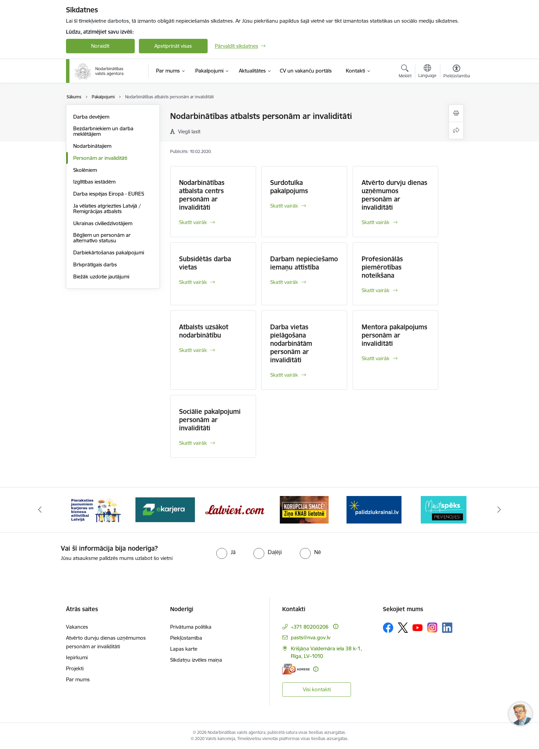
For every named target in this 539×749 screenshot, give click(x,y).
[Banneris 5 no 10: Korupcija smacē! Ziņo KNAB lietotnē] (304, 509)
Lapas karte (183, 649)
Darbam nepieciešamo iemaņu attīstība (304, 263)
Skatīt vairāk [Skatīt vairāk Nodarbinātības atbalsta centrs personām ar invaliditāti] (193, 222)
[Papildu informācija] (335, 626)
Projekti (75, 668)
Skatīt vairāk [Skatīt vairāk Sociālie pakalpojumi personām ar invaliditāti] (193, 443)
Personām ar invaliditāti (100, 158)
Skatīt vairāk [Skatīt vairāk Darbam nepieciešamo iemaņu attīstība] (284, 282)
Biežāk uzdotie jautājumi (101, 276)
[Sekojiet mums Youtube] (417, 627)
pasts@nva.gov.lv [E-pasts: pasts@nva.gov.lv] (310, 637)
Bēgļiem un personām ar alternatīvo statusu (102, 238)
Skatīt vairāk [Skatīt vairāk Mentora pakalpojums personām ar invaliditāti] (375, 358)
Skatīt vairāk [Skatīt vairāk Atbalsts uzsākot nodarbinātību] (193, 350)
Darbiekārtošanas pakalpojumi (108, 252)
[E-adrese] (296, 669)
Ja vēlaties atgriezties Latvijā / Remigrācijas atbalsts (107, 208)
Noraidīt (100, 46)
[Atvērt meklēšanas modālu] (405, 72)
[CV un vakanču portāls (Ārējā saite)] (305, 71)
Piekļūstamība (186, 638)
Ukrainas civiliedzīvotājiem (102, 223)
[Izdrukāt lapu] (456, 113)
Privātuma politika (190, 627)
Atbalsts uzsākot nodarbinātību (203, 331)
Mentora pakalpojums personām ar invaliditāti (394, 335)
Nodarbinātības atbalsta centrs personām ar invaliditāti (201, 194)
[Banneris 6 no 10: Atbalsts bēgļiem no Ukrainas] (374, 509)
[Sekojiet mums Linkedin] (447, 628)
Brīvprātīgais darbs (95, 264)
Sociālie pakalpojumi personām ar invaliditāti (210, 419)
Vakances (77, 627)
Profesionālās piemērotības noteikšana (382, 267)
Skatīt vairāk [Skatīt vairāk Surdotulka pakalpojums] (284, 205)
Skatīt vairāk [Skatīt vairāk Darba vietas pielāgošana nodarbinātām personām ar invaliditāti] (284, 375)
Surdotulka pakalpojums (289, 186)
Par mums (78, 679)
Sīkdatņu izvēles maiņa (196, 660)
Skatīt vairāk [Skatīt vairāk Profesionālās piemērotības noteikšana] (375, 290)
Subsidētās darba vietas (205, 263)
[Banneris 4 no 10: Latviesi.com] (235, 509)
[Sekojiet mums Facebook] (388, 628)
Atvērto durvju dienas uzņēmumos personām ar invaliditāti (394, 194)
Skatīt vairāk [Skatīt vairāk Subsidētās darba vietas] (193, 282)
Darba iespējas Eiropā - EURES (108, 193)
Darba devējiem (91, 116)
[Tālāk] (499, 509)
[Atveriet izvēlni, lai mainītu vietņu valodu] (427, 72)
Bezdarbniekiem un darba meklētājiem (103, 131)
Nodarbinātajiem (92, 146)
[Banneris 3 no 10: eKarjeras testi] (165, 509)
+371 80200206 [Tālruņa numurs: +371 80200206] (310, 627)
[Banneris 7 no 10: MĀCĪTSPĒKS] (443, 509)
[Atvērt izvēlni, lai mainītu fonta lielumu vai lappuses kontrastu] (456, 72)
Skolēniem (85, 170)
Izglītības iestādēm (94, 181)
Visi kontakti (317, 689)
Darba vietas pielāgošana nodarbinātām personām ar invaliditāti (291, 343)
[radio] (225, 552)
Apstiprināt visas (173, 46)
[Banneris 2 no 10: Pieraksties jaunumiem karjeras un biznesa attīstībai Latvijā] (95, 509)
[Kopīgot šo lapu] (456, 130)
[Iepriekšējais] (40, 509)
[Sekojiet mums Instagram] (432, 627)
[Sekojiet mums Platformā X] (403, 628)
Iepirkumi (77, 657)
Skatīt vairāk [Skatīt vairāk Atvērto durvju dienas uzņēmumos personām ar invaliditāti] (375, 222)
